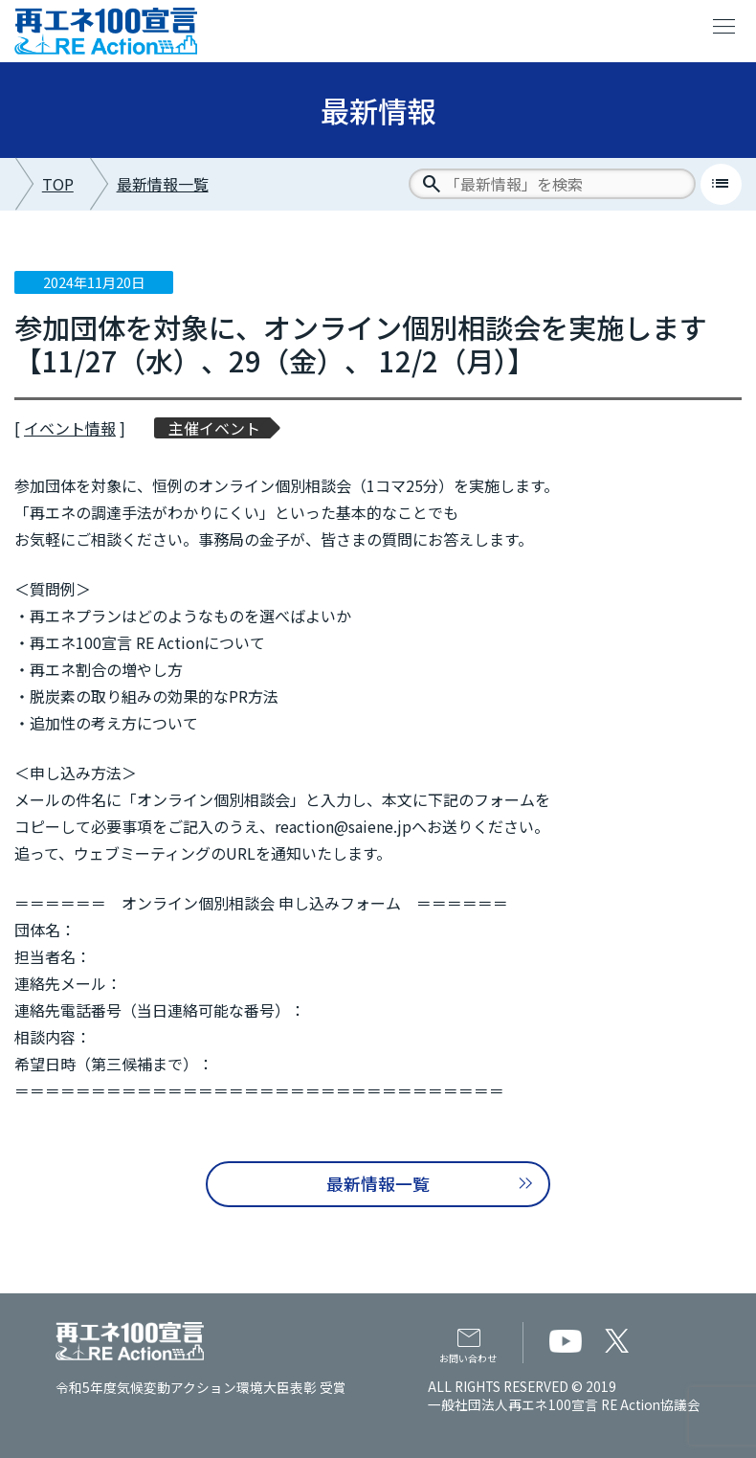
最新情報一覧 (163, 183)
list (720, 183)
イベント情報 (70, 427)
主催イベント (214, 427)
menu (724, 27)
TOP (58, 183)
